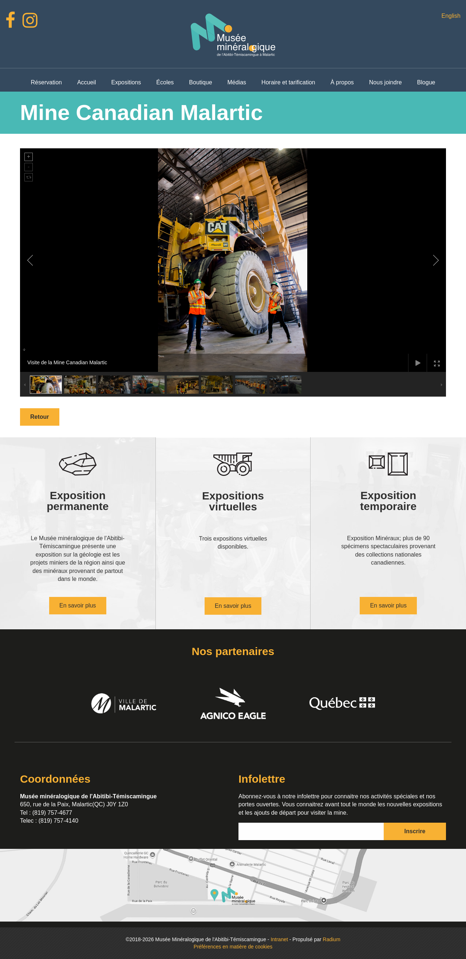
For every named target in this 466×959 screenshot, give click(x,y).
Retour (39, 417)
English (450, 16)
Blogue (426, 82)
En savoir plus (77, 605)
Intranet (279, 939)
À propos (342, 82)
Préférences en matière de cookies (233, 947)
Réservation (46, 82)
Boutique (200, 82)
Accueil (86, 82)
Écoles (165, 82)
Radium (331, 939)
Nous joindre (385, 82)
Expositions (126, 82)
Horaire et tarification (288, 82)
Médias (237, 82)
